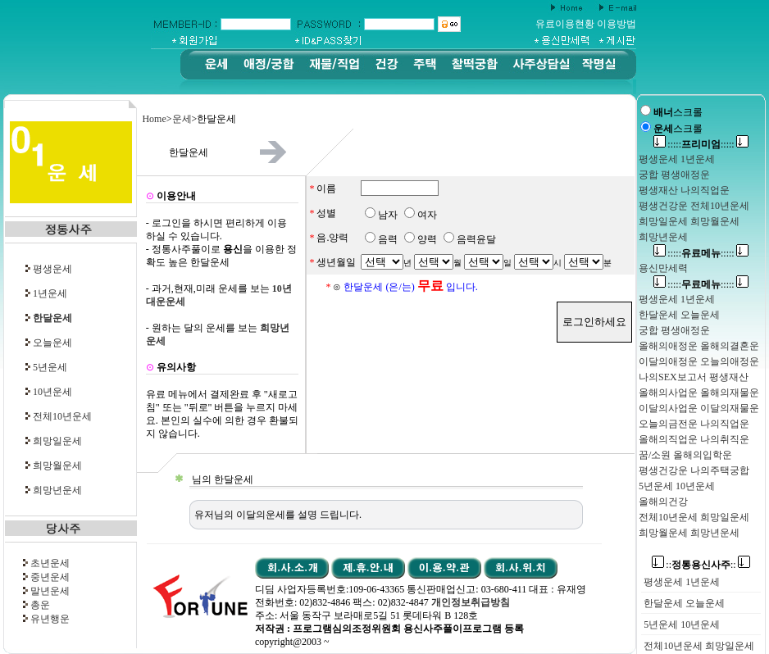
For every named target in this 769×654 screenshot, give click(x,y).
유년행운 (50, 618)
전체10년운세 (62, 416)
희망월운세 (57, 465)
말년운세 (50, 591)
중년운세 (50, 577)
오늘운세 (52, 342)
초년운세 (50, 563)
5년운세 (50, 367)
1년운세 (50, 293)
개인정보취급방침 (470, 602)
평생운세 (52, 269)
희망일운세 (57, 441)
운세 (182, 119)
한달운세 (663, 603)
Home (154, 119)
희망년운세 (57, 490)
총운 (40, 605)
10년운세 (52, 391)
